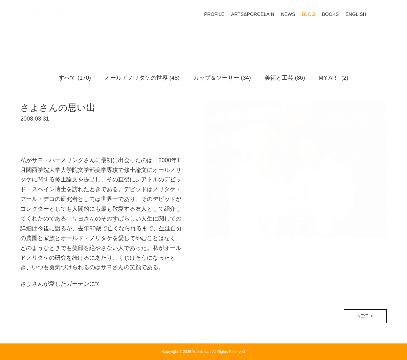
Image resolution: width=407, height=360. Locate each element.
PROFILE (234, 34)
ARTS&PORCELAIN (272, 34)
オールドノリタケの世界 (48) (142, 78)
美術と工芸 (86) (285, 78)
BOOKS (350, 34)
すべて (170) (75, 78)
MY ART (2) (333, 78)
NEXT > (365, 316)
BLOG (329, 34)
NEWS (308, 34)
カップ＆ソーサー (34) (222, 78)
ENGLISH (376, 34)
